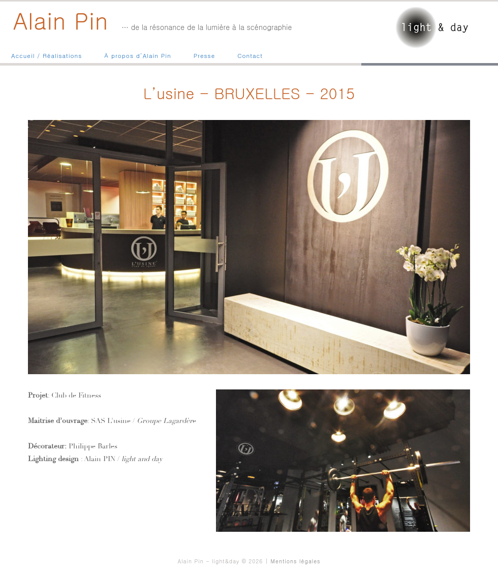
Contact (250, 55)
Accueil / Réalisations (46, 55)
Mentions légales (296, 561)
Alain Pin (61, 20)
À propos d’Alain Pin (137, 55)
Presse (204, 55)
